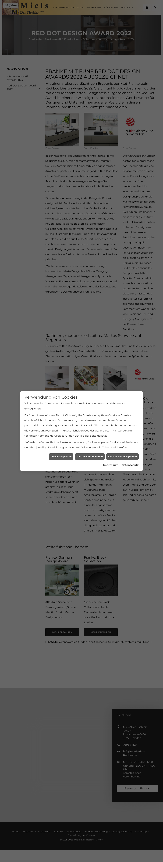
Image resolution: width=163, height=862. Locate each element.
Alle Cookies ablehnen (90, 453)
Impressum (110, 461)
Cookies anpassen (61, 453)
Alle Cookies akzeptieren (122, 453)
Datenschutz (130, 461)
